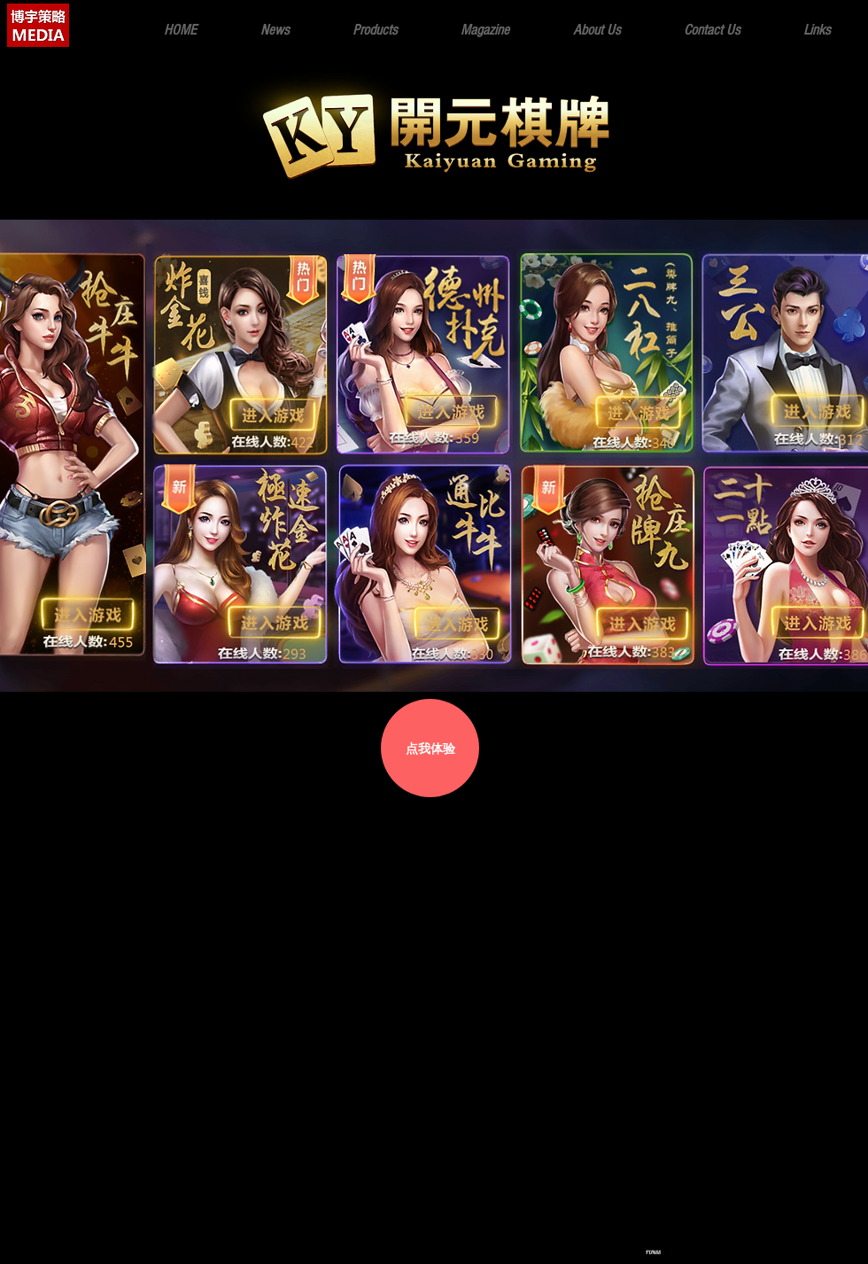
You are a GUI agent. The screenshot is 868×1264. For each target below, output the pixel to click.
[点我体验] (430, 748)
